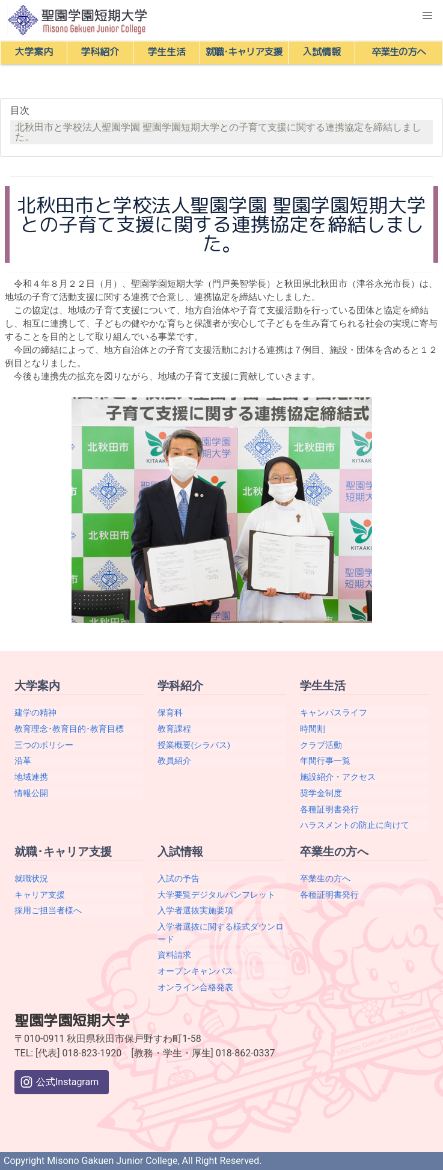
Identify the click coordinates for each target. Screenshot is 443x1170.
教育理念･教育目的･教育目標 (69, 729)
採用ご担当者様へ (48, 910)
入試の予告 (178, 878)
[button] (427, 15)
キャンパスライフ (333, 712)
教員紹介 (174, 760)
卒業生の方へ (325, 878)
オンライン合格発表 (195, 987)
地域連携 (31, 777)
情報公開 (31, 793)
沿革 (22, 760)
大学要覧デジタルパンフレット (216, 894)
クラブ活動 (321, 745)
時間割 (312, 729)
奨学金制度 (321, 793)
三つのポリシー (43, 745)
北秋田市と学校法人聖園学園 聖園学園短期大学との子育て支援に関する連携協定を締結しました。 (218, 131)
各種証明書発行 (329, 809)
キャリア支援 (39, 894)
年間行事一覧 (325, 760)
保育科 (170, 712)
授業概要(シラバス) (193, 745)
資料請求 (174, 955)
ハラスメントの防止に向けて (354, 825)
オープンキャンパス (195, 971)
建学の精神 (35, 712)
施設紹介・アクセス (338, 777)
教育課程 (174, 729)
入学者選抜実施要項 (195, 910)
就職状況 (31, 878)
